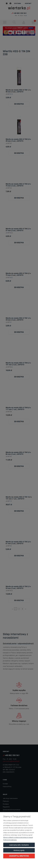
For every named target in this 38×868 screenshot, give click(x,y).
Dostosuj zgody (19, 850)
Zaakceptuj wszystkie (19, 856)
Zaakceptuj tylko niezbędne (19, 845)
